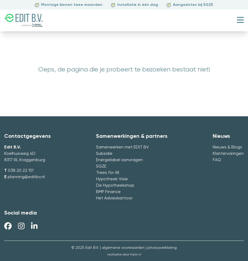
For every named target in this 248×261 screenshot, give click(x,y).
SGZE (101, 166)
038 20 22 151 (20, 171)
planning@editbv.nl (26, 177)
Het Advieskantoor (114, 198)
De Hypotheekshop (115, 185)
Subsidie (104, 154)
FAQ (217, 160)
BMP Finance (108, 192)
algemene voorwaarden (123, 248)
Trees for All (107, 173)
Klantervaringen (228, 154)
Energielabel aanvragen (119, 160)
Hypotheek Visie (112, 179)
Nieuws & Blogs (227, 147)
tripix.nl (135, 254)
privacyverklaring (162, 248)
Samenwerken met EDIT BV (122, 147)
